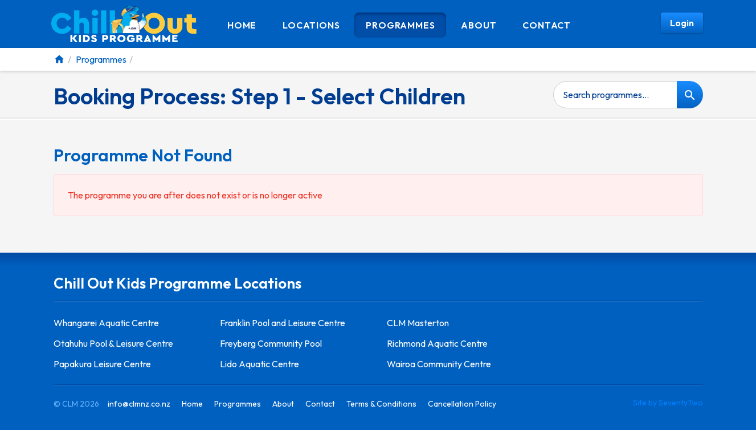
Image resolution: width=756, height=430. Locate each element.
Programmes (400, 25)
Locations (311, 25)
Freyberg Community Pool (271, 343)
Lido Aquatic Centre (259, 364)
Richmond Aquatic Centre (437, 343)
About (478, 25)
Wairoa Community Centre (439, 364)
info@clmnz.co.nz (139, 404)
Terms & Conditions (381, 404)
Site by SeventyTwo (668, 402)
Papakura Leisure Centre (102, 364)
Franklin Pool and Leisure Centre (282, 322)
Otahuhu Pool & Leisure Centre (113, 343)
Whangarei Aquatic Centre (106, 322)
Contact (546, 25)
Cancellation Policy (462, 404)
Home (241, 25)
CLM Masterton (418, 322)
